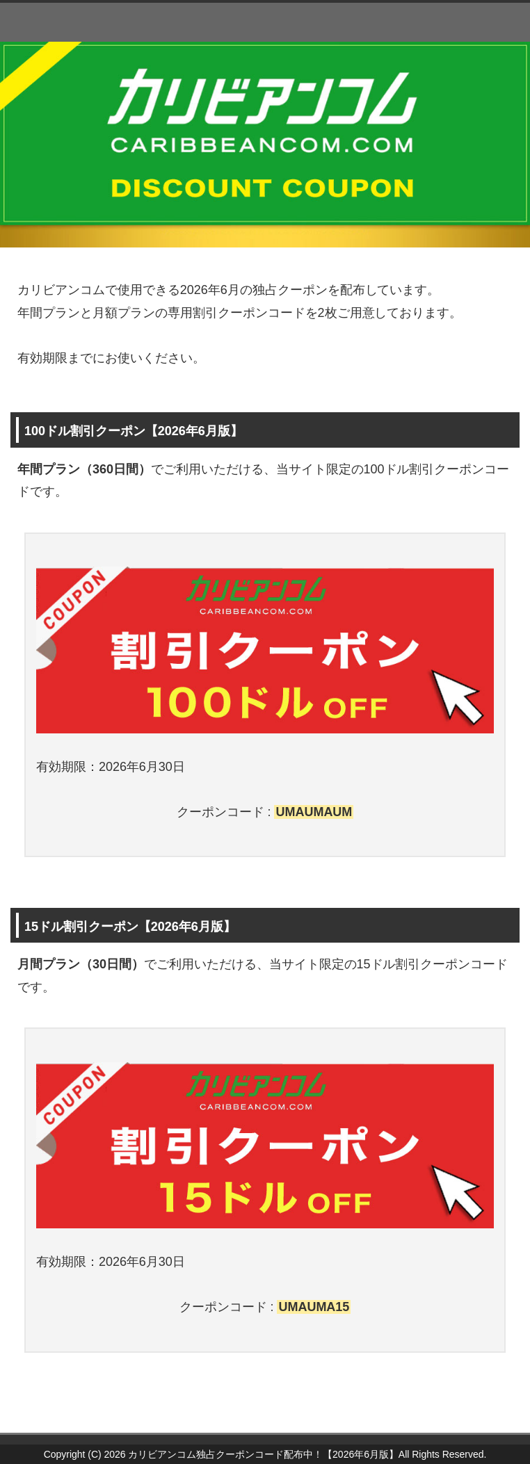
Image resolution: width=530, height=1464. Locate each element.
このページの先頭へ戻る (471, 1425)
